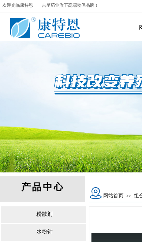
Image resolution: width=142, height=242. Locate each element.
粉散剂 (44, 214)
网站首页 (113, 195)
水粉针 (44, 231)
